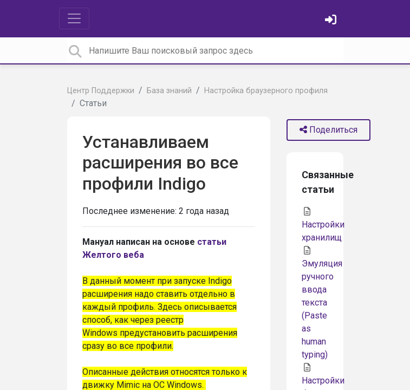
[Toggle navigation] (74, 18)
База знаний (169, 90)
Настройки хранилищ (323, 225)
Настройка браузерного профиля (266, 90)
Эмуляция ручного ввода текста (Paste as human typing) (322, 303)
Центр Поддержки (100, 90)
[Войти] (332, 21)
